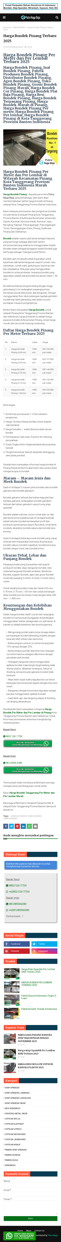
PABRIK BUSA (11, 1160)
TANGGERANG (19, 27)
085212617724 (16, 885)
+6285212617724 (17, 891)
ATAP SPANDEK (12, 1087)
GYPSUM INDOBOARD (15, 1134)
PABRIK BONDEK (12, 1155)
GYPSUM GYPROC (13, 1129)
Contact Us (39, 1231)
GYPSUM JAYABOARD (15, 1139)
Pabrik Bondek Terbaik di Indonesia (39, 1009)
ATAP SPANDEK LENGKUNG (18, 1098)
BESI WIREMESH (12, 1108)
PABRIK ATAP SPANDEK (16, 1150)
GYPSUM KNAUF (13, 1144)
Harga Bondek (36, 310)
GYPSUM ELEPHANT (14, 1124)
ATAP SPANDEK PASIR (15, 1103)
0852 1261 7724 (12, 736)
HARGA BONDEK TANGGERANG (26, 816)
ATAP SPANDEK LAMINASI (17, 1093)
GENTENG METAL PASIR (16, 1113)
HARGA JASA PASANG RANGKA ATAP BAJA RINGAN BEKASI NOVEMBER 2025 (35, 1038)
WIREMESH (10, 1165)
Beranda (7, 27)
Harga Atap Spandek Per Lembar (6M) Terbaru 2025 (38, 970)
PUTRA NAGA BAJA (14, 47)
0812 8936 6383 (12, 763)
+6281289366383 (17, 910)
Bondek (7, 238)
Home (20, 1231)
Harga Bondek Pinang (15, 194)
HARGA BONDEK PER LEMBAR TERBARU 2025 (36, 983)
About (28, 1231)
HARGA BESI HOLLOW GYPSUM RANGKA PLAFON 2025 (35, 1066)
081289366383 (16, 904)
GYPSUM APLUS (12, 1118)
